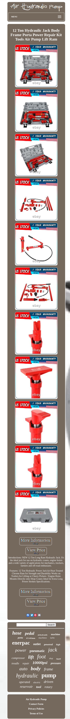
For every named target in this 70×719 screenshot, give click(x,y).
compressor (18, 658)
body (36, 668)
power (20, 650)
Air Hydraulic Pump (36, 699)
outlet (37, 644)
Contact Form (36, 704)
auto (23, 668)
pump (48, 675)
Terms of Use (36, 713)
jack (52, 650)
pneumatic (37, 651)
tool (38, 687)
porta (20, 637)
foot (41, 657)
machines (43, 637)
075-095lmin (30, 638)
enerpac (21, 643)
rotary (48, 687)
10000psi (40, 662)
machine (55, 634)
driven (48, 682)
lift (31, 657)
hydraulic (27, 675)
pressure (56, 663)
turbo (52, 638)
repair (25, 663)
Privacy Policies (36, 709)
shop (51, 658)
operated (24, 682)
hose (17, 633)
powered (48, 644)
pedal (29, 633)
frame (48, 669)
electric (36, 682)
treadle (15, 663)
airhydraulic (43, 635)
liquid (58, 659)
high (58, 644)
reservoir (26, 687)
